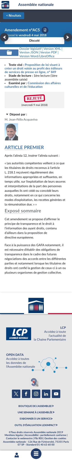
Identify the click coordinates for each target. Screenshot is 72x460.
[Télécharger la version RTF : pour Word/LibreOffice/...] (36, 56)
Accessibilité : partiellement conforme (45, 435)
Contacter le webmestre (19, 438)
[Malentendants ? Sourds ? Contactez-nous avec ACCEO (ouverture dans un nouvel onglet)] (33, 382)
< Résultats (13, 15)
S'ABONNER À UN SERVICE (35, 419)
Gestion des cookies (55, 438)
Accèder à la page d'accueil (5, 5)
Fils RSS (38, 438)
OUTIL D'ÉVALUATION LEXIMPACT (35, 425)
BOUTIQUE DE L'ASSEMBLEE (35, 406)
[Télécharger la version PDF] (44, 30)
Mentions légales (14, 435)
